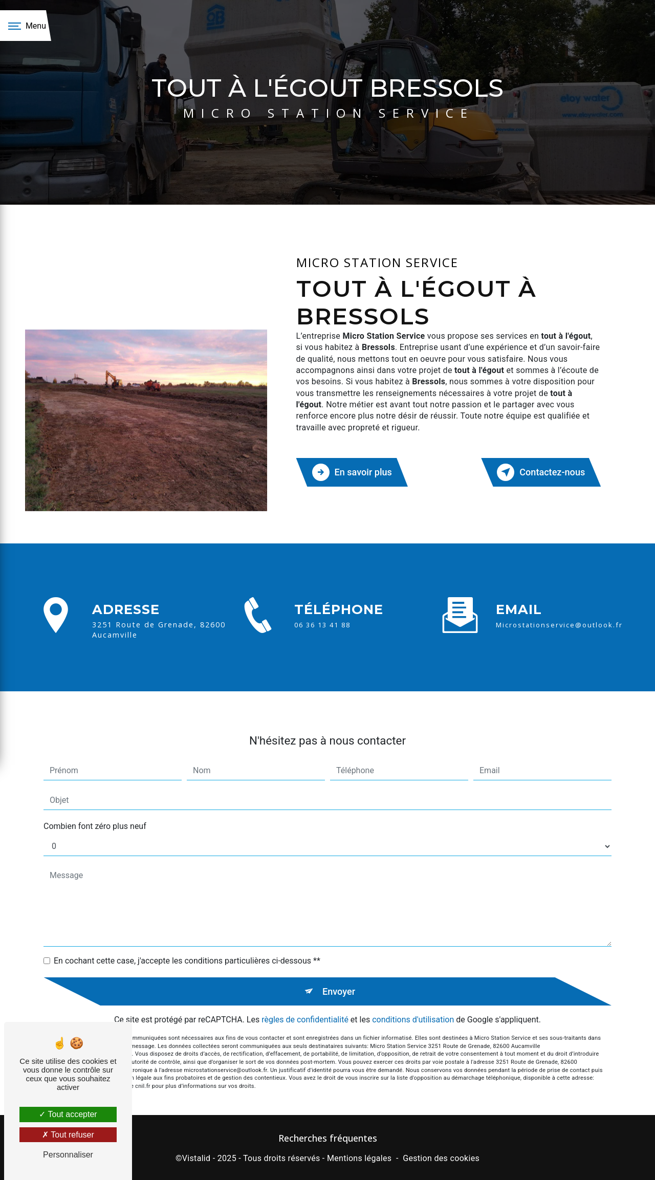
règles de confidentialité (304, 1004)
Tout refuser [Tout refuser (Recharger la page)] (68, 1134)
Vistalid (196, 1157)
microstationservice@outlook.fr (559, 608)
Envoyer (339, 974)
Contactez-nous (539, 471)
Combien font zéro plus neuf (94, 809)
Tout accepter (68, 1114)
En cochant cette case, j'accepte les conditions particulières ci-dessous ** (187, 944)
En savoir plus (354, 471)
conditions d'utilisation (413, 1004)
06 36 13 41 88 (322, 637)
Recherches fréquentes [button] (327, 1137)
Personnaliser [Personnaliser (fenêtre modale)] (68, 1154)
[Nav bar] (25, 25)
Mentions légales (359, 1157)
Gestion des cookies (441, 1157)
